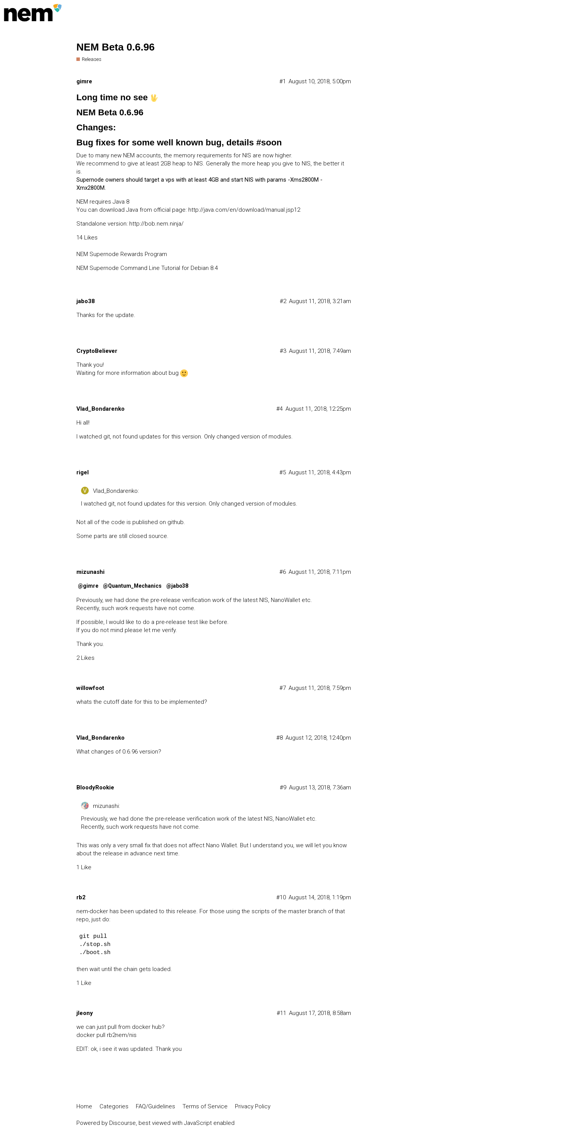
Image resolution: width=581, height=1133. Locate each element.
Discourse (122, 1123)
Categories (114, 1106)
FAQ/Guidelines (155, 1106)
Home (84, 1106)
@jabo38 (177, 586)
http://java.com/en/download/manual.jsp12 (244, 209)
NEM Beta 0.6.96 (115, 47)
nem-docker (92, 911)
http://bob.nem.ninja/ (156, 223)
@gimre (88, 586)
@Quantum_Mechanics (132, 586)
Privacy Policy (252, 1106)
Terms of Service (205, 1106)
